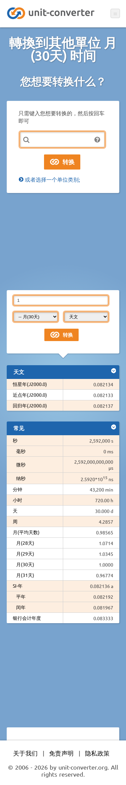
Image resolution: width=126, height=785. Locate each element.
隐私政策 (97, 753)
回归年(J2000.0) (30, 405)
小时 (17, 500)
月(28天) (25, 543)
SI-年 (18, 586)
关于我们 (25, 753)
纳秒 (21, 478)
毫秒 (21, 451)
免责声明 (61, 753)
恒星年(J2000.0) (30, 384)
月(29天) (25, 553)
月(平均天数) (26, 532)
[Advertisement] (63, 241)
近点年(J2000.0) (30, 395)
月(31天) (25, 575)
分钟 (17, 489)
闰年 (21, 607)
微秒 (21, 464)
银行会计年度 (27, 618)
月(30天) (25, 564)
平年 (21, 596)
